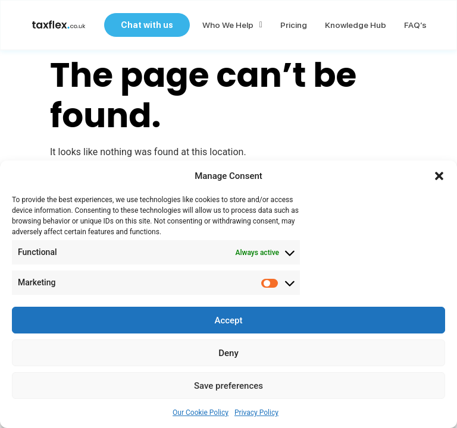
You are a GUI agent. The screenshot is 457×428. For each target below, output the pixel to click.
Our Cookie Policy (200, 412)
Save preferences (228, 385)
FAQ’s (414, 25)
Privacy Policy (256, 412)
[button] (439, 176)
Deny (228, 353)
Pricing (292, 25)
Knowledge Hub (354, 25)
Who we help (231, 25)
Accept (228, 320)
